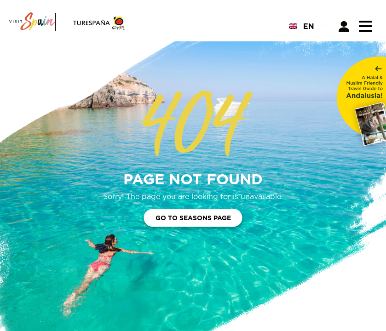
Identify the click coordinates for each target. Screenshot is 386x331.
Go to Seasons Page (193, 218)
